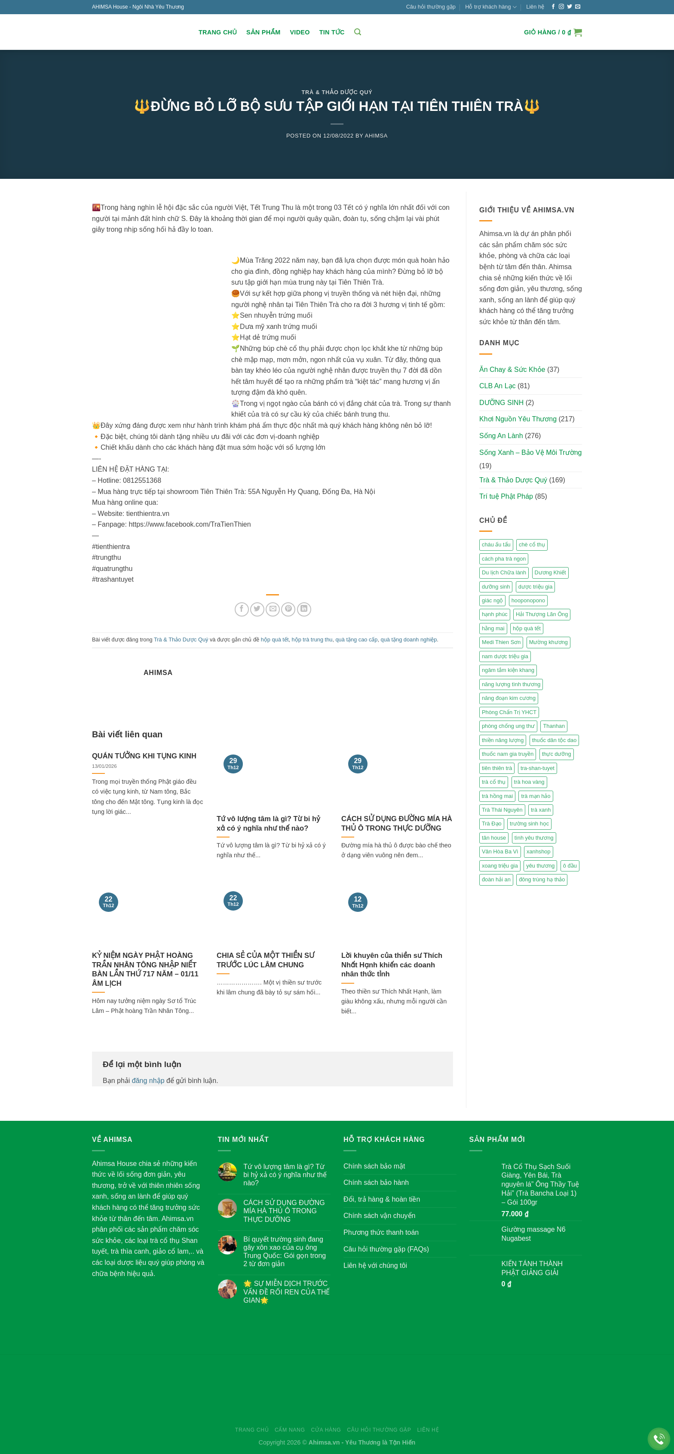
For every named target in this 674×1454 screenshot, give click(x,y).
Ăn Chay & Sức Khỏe (512, 369)
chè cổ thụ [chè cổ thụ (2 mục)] (532, 544)
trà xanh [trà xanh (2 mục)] (541, 810)
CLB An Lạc (497, 386)
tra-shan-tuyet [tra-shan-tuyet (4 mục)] (538, 768)
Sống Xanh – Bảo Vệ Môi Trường (530, 452)
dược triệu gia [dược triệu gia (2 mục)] (535, 586)
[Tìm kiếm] (357, 32)
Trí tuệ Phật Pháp (506, 496)
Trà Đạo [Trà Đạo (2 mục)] (492, 823)
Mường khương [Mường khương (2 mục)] (548, 642)
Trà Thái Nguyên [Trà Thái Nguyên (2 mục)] (502, 810)
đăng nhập (148, 1080)
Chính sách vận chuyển (379, 1215)
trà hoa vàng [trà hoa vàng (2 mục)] (529, 782)
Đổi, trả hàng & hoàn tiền (381, 1199)
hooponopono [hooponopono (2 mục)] (528, 600)
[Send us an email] (577, 7)
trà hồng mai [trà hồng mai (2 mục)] (497, 796)
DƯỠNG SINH (501, 402)
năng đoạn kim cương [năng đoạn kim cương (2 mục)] (509, 698)
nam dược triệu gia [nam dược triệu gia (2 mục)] (505, 656)
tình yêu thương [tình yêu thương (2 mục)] (534, 837)
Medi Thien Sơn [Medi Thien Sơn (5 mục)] (501, 642)
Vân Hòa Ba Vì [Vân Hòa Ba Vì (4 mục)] (500, 851)
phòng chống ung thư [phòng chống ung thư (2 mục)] (508, 726)
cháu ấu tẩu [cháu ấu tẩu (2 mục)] (496, 544)
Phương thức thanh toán (381, 1232)
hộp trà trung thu (312, 639)
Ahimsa (376, 135)
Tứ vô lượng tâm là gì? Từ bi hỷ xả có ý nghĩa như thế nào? (268, 823)
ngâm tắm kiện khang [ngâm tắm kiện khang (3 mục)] (508, 670)
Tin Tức (332, 32)
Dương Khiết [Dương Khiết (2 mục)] (550, 572)
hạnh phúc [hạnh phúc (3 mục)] (495, 614)
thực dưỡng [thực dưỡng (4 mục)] (556, 754)
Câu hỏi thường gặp (431, 6)
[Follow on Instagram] (561, 7)
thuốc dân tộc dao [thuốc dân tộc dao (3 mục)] (554, 740)
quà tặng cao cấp (357, 639)
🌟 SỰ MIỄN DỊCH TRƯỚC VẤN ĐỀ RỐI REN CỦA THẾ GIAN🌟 (286, 1292)
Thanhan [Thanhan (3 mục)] (554, 726)
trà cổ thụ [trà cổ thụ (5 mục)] (494, 782)
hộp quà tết (275, 639)
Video (299, 32)
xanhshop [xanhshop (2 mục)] (539, 851)
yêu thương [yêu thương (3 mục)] (540, 865)
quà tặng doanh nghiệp (409, 639)
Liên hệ (535, 6)
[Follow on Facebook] (553, 7)
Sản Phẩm (263, 32)
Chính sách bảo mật (374, 1166)
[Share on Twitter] (257, 609)
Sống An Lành (501, 435)
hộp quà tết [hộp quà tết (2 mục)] (527, 628)
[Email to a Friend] (273, 609)
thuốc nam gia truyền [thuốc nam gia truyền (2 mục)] (507, 754)
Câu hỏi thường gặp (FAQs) (386, 1249)
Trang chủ (218, 32)
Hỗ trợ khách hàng (491, 7)
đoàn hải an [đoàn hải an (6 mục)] (496, 879)
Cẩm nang (290, 1430)
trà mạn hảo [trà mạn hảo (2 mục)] (535, 796)
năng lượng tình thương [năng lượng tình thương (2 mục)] (511, 684)
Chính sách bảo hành (376, 1182)
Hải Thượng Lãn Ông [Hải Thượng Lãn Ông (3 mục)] (542, 614)
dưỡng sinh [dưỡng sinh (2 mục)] (496, 586)
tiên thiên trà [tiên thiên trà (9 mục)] (497, 768)
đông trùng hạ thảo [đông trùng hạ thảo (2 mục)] (542, 879)
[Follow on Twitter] (569, 7)
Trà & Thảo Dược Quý (337, 92)
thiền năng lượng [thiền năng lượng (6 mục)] (503, 740)
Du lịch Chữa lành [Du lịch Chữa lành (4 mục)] (504, 572)
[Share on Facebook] (242, 609)
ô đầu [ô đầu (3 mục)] (570, 865)
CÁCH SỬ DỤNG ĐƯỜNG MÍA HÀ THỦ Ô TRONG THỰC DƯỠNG (396, 823)
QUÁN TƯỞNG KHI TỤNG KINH (144, 756)
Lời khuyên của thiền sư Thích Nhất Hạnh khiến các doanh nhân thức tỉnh (391, 964)
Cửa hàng (326, 1430)
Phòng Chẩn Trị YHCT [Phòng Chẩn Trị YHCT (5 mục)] (509, 712)
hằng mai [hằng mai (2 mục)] (493, 628)
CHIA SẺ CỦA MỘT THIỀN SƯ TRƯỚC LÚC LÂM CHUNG (265, 960)
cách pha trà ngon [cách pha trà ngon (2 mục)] (504, 558)
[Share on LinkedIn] (304, 609)
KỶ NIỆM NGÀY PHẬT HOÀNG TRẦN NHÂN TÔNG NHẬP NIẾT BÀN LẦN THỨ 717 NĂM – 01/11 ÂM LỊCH (145, 969)
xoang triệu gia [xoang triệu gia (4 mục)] (500, 865)
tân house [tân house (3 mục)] (494, 837)
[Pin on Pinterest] (288, 609)
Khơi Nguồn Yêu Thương (518, 419)
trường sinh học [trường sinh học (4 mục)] (529, 823)
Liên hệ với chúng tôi (375, 1265)
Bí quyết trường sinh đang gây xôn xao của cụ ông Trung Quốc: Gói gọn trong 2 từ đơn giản (284, 1252)
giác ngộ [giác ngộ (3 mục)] (492, 600)
